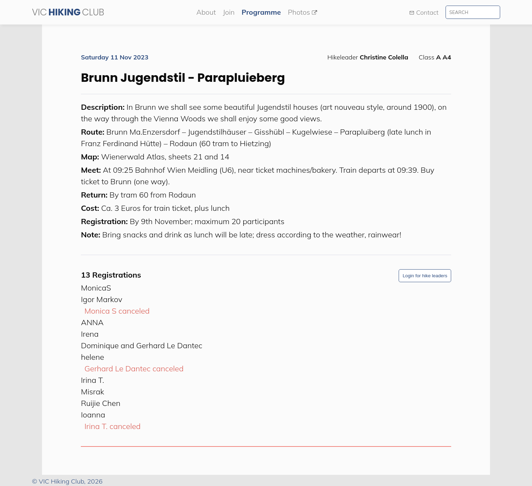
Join (229, 12)
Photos (302, 12)
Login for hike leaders (424, 275)
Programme (261, 12)
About (206, 12)
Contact (424, 12)
